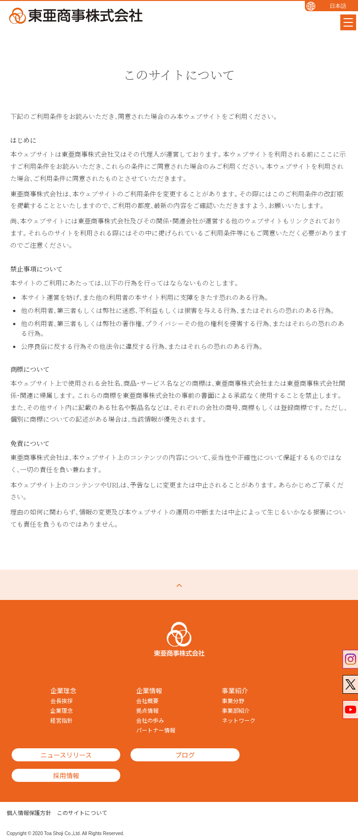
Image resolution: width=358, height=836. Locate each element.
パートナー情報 (155, 730)
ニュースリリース (61, 754)
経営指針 (61, 720)
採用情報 (281, 754)
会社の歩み (150, 720)
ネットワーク (238, 720)
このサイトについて (82, 798)
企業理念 (61, 710)
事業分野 (233, 701)
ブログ (171, 754)
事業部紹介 (236, 710)
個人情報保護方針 (29, 798)
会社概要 (147, 701)
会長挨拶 (61, 701)
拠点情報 (147, 710)
